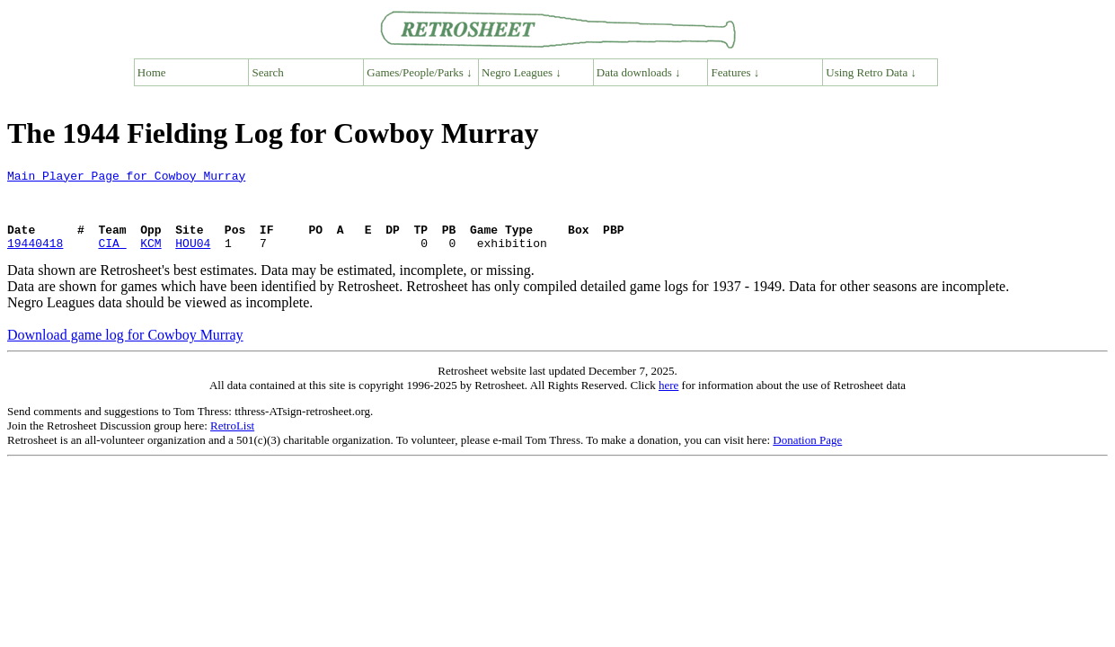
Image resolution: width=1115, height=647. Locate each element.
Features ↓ (736, 72)
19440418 (35, 259)
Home (151, 72)
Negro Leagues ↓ (522, 72)
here (668, 401)
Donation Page (807, 456)
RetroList (232, 441)
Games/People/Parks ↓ (419, 72)
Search (268, 72)
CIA (112, 259)
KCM (150, 259)
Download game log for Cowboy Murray (125, 351)
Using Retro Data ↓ (871, 72)
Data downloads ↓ (639, 72)
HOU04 (192, 259)
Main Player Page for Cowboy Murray (126, 178)
